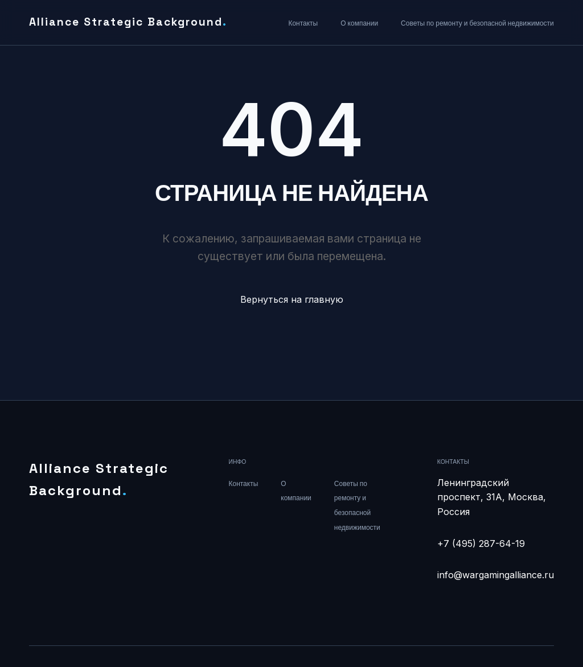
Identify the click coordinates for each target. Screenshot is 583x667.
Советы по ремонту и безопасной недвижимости (477, 23)
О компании (359, 23)
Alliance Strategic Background (128, 22)
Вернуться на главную (291, 299)
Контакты (303, 23)
